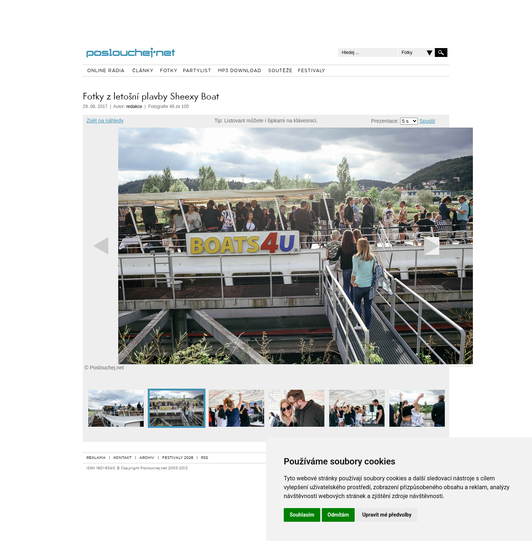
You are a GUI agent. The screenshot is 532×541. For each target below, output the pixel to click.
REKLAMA (96, 457)
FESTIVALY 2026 (177, 457)
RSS (204, 457)
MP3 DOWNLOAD (239, 71)
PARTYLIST (197, 71)
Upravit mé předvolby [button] (386, 515)
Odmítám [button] (338, 515)
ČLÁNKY (143, 71)
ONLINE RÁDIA (106, 71)
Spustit (427, 121)
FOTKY (169, 71)
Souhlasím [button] (302, 515)
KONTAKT (122, 457)
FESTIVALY (311, 71)
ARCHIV (146, 457)
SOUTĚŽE (280, 71)
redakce (134, 106)
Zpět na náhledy (104, 121)
